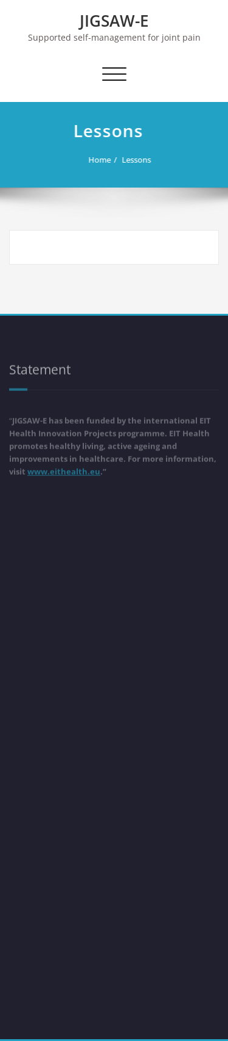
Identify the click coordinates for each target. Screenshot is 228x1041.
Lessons (132, 159)
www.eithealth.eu (63, 469)
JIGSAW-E (114, 21)
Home (95, 159)
